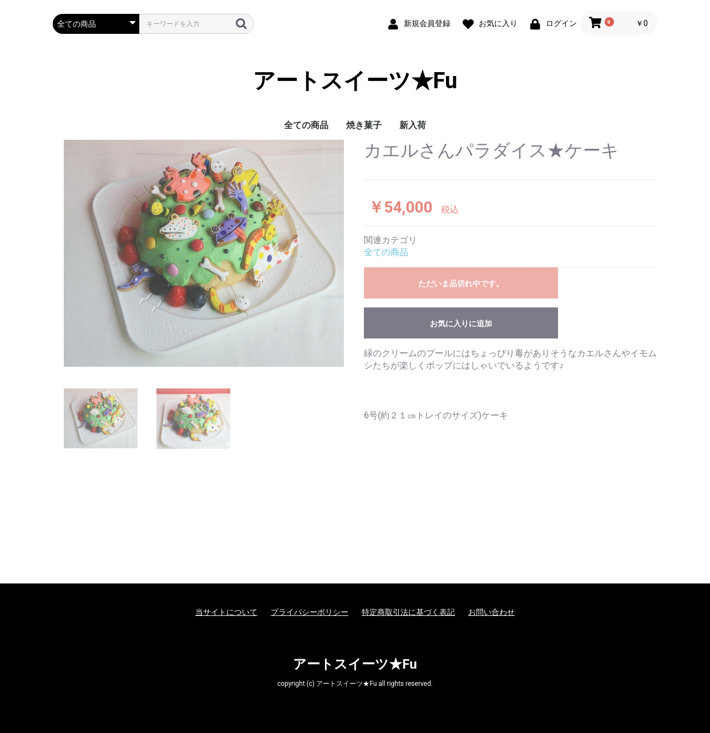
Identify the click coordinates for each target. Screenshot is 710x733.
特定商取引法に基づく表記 (408, 612)
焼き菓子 (364, 125)
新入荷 (412, 125)
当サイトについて (226, 612)
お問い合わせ (491, 612)
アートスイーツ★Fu (355, 81)
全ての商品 (306, 125)
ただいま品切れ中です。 (461, 283)
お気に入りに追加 (461, 323)
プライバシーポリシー (309, 612)
